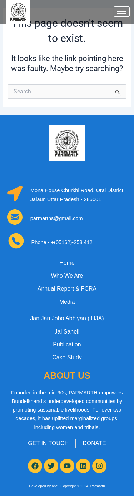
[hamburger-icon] (122, 11)
